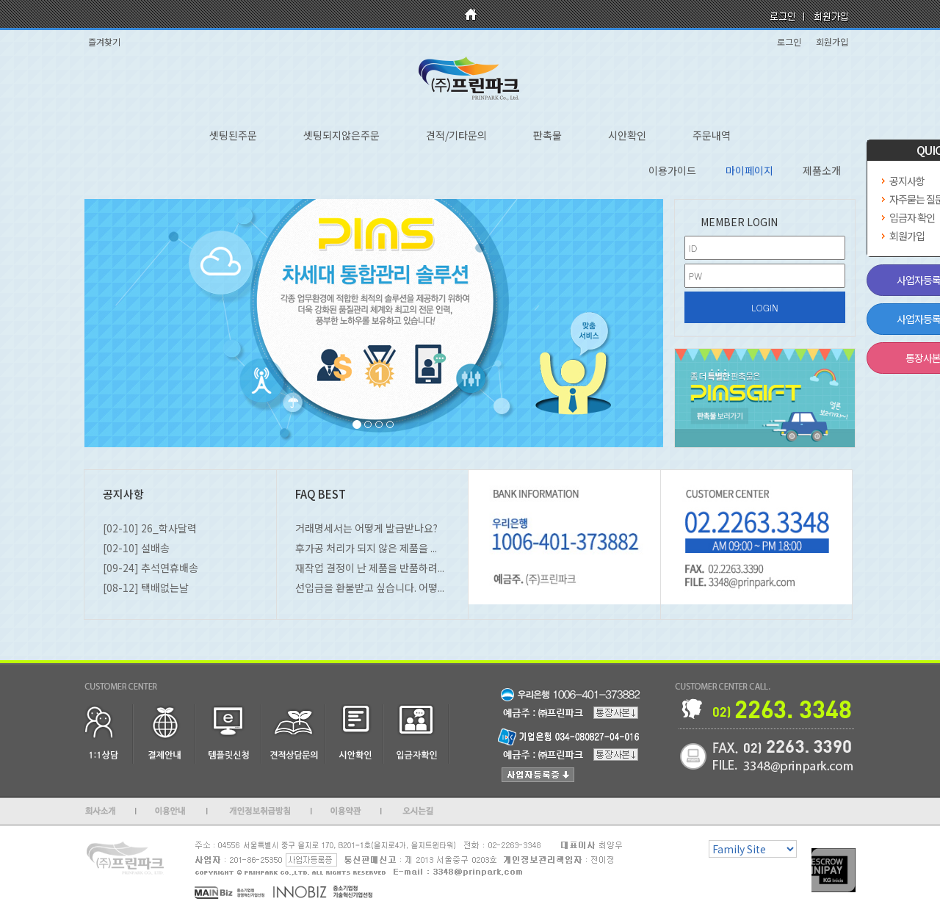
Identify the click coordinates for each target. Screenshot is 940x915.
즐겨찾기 (104, 41)
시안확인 (627, 135)
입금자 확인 (912, 217)
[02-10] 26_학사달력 (150, 528)
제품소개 (822, 170)
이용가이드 (672, 170)
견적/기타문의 (456, 135)
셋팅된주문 (233, 135)
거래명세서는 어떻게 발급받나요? (366, 528)
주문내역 (712, 135)
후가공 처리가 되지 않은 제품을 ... (366, 547)
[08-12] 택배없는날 (146, 587)
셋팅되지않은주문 (341, 135)
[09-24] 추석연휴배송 (150, 567)
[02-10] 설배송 (136, 547)
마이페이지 (749, 170)
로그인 (789, 41)
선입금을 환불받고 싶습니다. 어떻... (369, 587)
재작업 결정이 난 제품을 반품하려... (369, 567)
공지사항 (907, 180)
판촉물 (547, 135)
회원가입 (832, 41)
